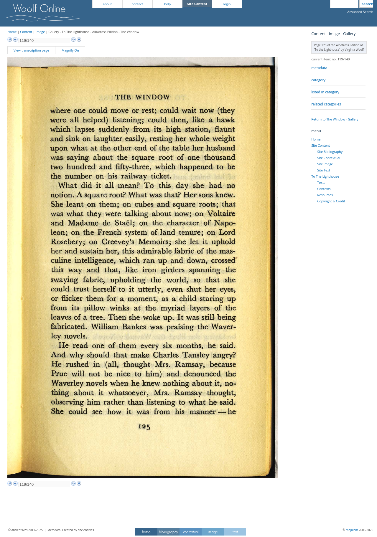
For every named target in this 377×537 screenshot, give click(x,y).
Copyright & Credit (331, 201)
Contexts (323, 188)
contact (137, 4)
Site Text (323, 170)
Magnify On (70, 50)
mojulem (352, 530)
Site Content (320, 145)
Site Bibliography (330, 151)
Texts (321, 182)
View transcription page (31, 50)
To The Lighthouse (325, 176)
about (107, 4)
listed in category (325, 92)
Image (40, 31)
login (227, 4)
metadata (319, 67)
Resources (325, 195)
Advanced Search (360, 11)
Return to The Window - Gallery (334, 119)
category (318, 79)
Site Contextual (328, 158)
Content (26, 31)
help (167, 4)
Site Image (325, 164)
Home (12, 31)
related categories (326, 104)
